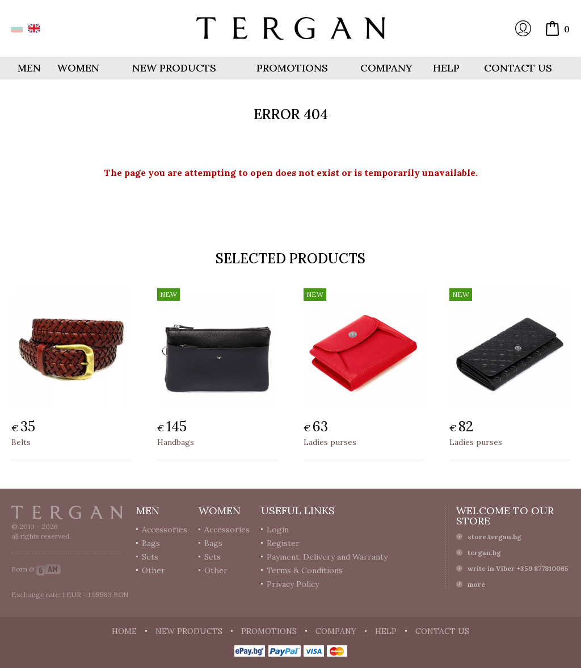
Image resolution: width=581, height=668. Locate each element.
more (476, 584)
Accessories (164, 529)
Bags (151, 543)
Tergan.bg (67, 512)
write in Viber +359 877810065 (518, 568)
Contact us (518, 67)
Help (446, 67)
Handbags (175, 442)
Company (386, 67)
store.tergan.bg (494, 536)
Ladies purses (330, 442)
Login (523, 28)
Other (153, 570)
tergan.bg (484, 552)
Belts (21, 442)
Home (124, 631)
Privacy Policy (293, 584)
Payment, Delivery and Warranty (327, 557)
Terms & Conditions (305, 570)
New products (174, 67)
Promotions (292, 67)
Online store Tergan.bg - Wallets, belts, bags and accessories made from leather (290, 28)
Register (283, 543)
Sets (150, 557)
